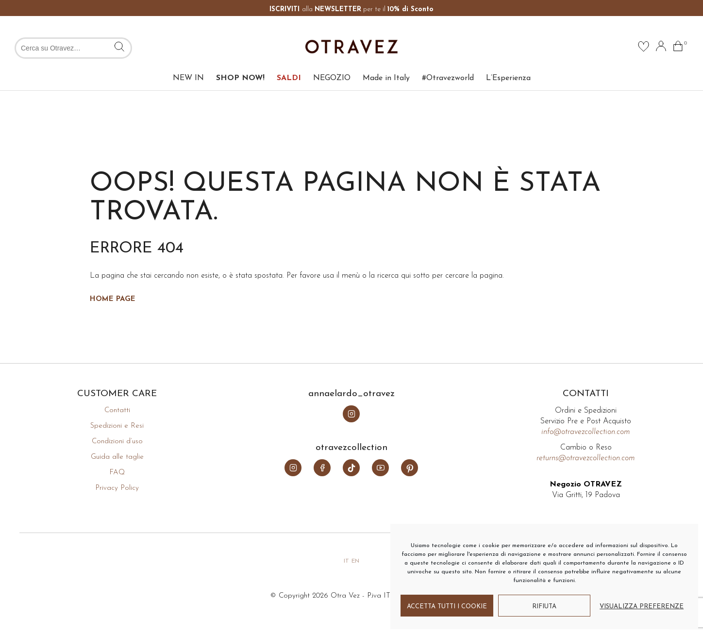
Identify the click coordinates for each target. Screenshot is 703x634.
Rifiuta (544, 606)
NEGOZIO (332, 78)
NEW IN (188, 78)
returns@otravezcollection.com (585, 458)
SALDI (289, 78)
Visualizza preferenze (642, 606)
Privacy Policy (117, 488)
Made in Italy (386, 78)
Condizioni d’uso (117, 441)
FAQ (117, 472)
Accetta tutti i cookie (447, 606)
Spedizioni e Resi (117, 426)
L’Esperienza (508, 78)
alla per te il (351, 9)
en (355, 561)
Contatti (117, 410)
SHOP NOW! (240, 78)
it (346, 561)
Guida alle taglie (117, 457)
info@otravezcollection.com (585, 432)
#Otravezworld (448, 78)
